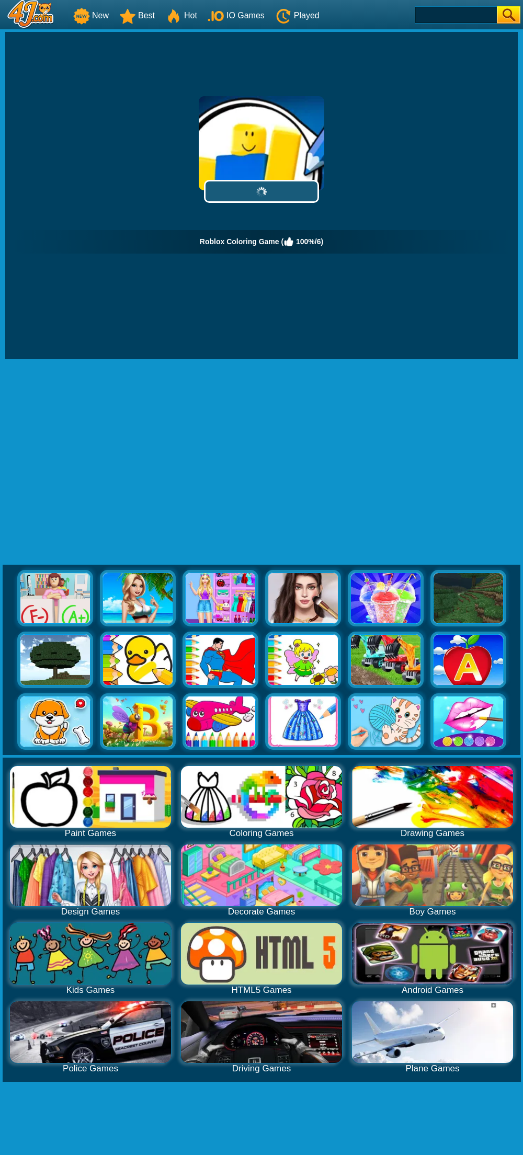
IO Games (236, 15)
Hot (181, 15)
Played (297, 15)
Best (137, 15)
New (91, 15)
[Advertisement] (98, 462)
